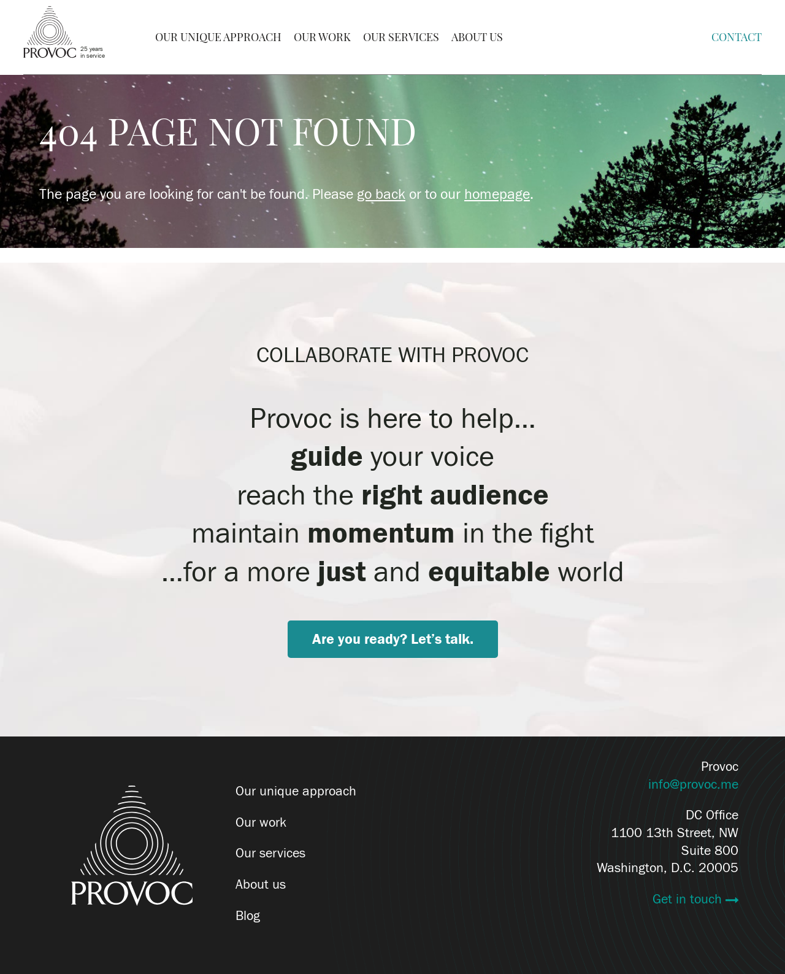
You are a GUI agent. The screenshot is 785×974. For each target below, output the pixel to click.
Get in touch (689, 899)
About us (261, 884)
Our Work (322, 37)
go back (381, 194)
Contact (736, 37)
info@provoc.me (693, 784)
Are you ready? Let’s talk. (392, 639)
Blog (248, 916)
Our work (261, 822)
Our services (270, 853)
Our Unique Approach (218, 37)
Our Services (401, 37)
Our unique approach (296, 791)
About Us (477, 37)
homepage (497, 194)
